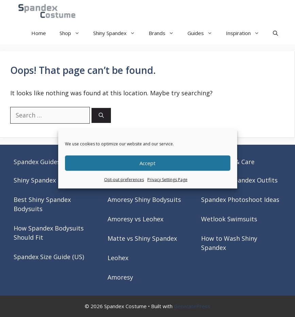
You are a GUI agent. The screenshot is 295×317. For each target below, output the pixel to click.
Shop (73, 33)
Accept (147, 163)
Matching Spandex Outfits (239, 180)
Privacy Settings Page (167, 179)
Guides (203, 33)
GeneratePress (192, 306)
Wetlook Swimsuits (229, 219)
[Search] (101, 115)
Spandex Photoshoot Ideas (240, 199)
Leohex (118, 258)
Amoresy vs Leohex (135, 219)
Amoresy (120, 277)
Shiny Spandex (117, 33)
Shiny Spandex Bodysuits (50, 180)
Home (38, 33)
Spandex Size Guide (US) (49, 257)
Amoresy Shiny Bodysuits (144, 199)
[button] (275, 33)
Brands (165, 33)
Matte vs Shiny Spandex (142, 238)
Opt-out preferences (124, 179)
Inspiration (246, 33)
